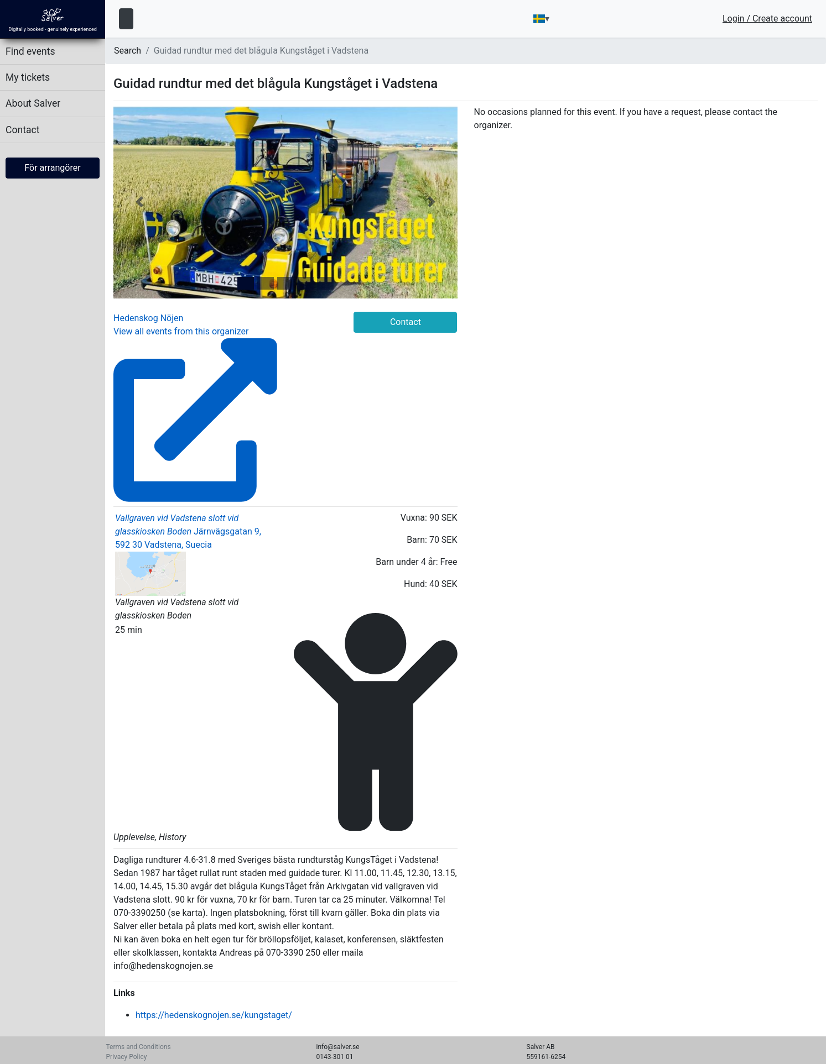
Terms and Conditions (138, 1047)
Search (127, 50)
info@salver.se (338, 1047)
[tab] (245, 283)
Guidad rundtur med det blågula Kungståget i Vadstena (261, 50)
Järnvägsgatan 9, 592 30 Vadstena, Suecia (188, 545)
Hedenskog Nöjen (148, 318)
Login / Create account (767, 18)
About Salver (33, 103)
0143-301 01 (335, 1057)
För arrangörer (52, 168)
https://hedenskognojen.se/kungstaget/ (214, 1015)
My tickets (28, 77)
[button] (139, 202)
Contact (23, 129)
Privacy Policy (126, 1057)
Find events (30, 51)
